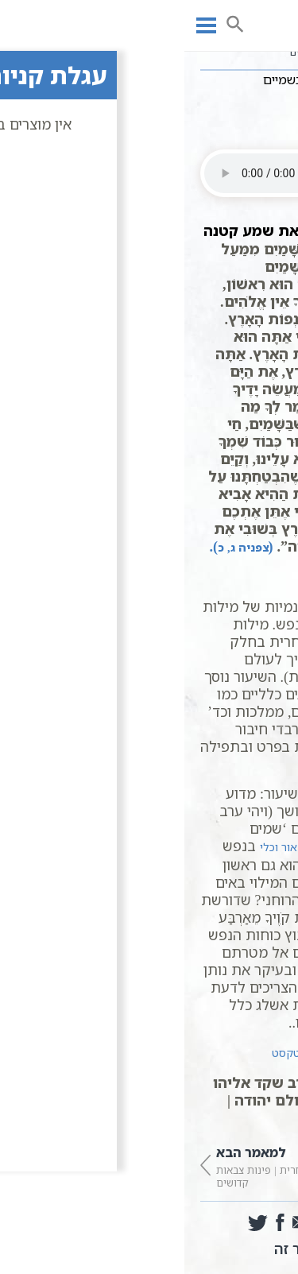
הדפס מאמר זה (149, 1248)
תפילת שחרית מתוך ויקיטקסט (158, 1052)
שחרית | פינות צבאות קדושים (82, 1165)
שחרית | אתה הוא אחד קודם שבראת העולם (216, 1165)
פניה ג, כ (58, 547)
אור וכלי (94, 846)
